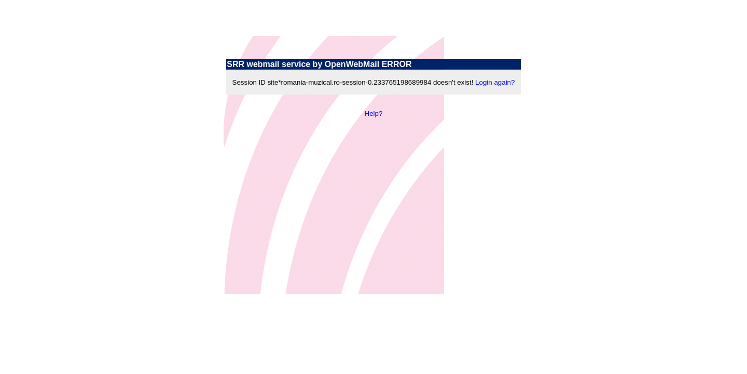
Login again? (495, 82)
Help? (374, 113)
